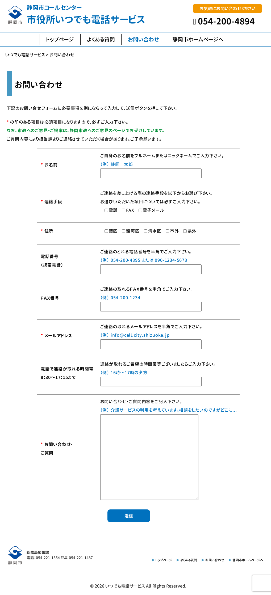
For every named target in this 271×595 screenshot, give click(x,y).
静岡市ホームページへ (197, 39)
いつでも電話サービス (125, 586)
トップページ (60, 39)
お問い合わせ (143, 39)
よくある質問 (101, 39)
